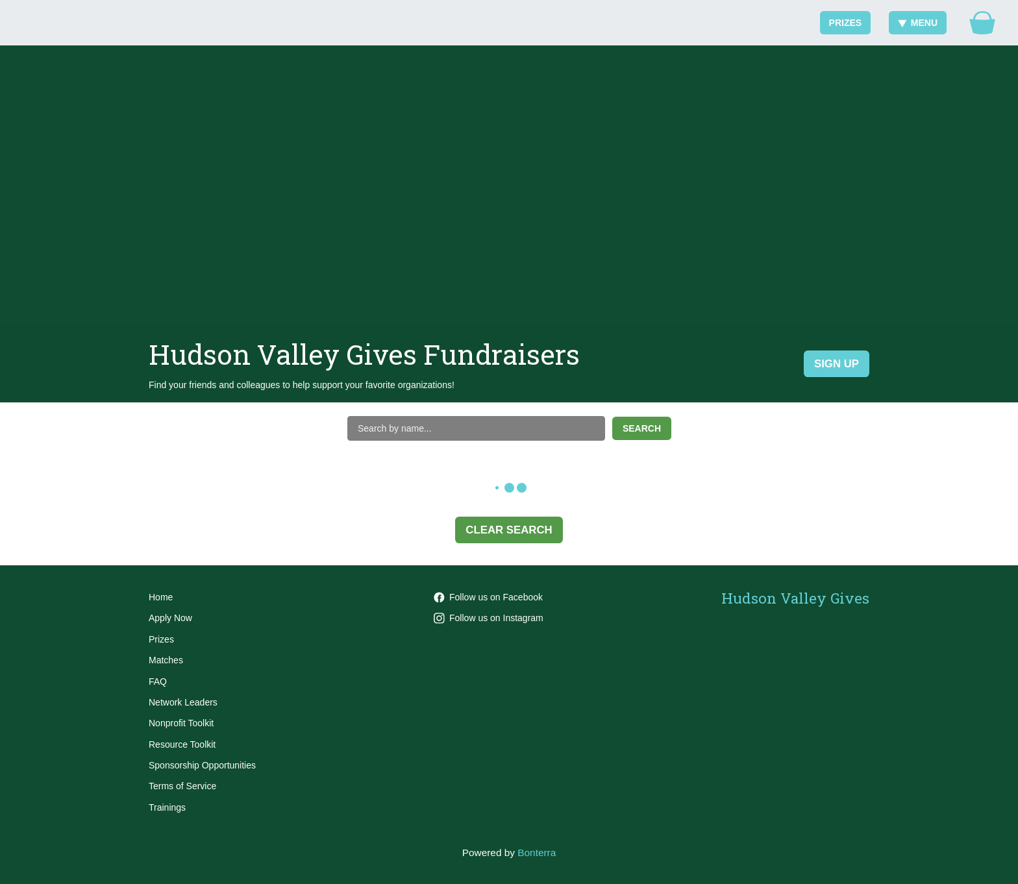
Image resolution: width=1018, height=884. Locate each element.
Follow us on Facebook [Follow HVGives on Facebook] (488, 597)
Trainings (167, 807)
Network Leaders (183, 702)
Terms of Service (182, 786)
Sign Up (836, 364)
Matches (166, 660)
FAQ (158, 681)
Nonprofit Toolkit (181, 723)
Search (642, 428)
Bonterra (536, 852)
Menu (917, 23)
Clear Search (509, 530)
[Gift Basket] (982, 22)
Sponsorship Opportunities (202, 765)
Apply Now (170, 618)
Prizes (845, 23)
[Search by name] (476, 428)
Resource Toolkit (182, 744)
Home (161, 597)
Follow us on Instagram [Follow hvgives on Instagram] (488, 618)
